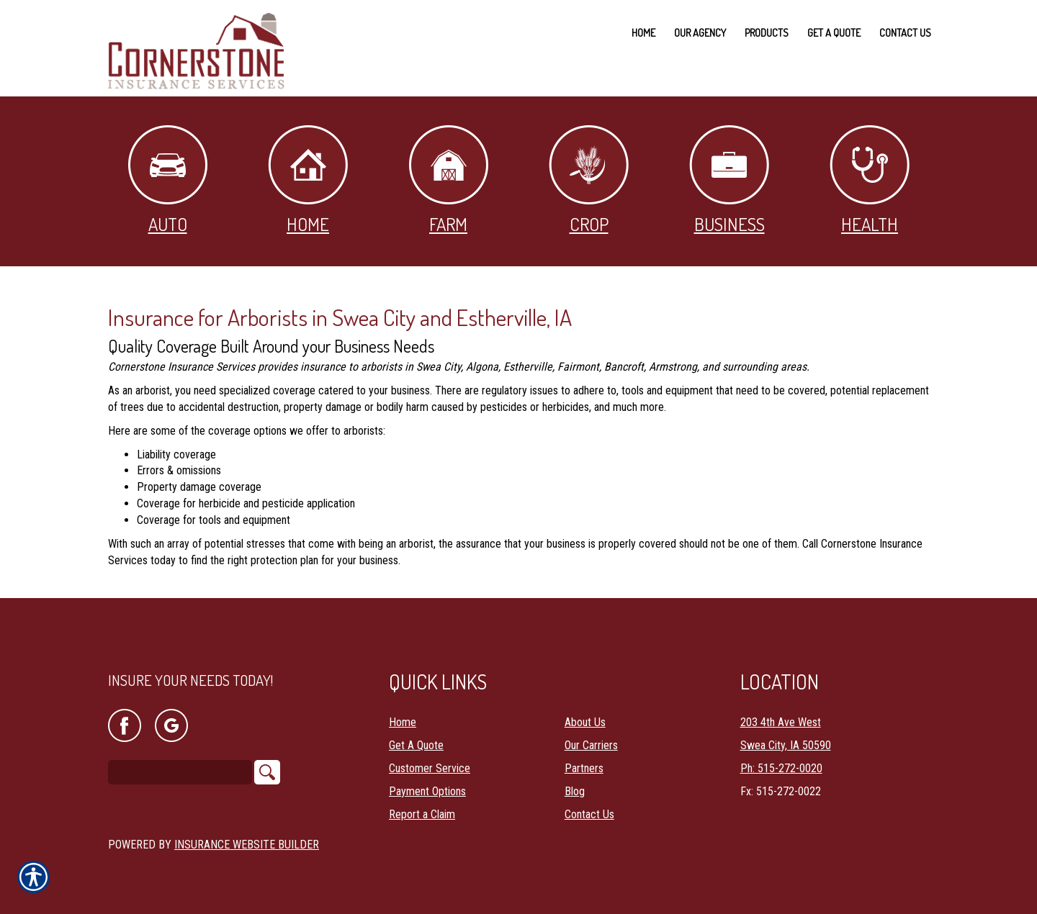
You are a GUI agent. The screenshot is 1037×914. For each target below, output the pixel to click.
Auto (167, 180)
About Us (585, 711)
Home (308, 180)
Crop (589, 180)
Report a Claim (422, 803)
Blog (575, 780)
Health (870, 180)
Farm (448, 180)
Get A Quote (416, 734)
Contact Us (589, 803)
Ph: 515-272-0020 (781, 757)
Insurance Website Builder (246, 833)
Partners (584, 757)
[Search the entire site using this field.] (180, 761)
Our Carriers (591, 734)
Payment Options (427, 780)
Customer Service (429, 757)
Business (729, 180)
